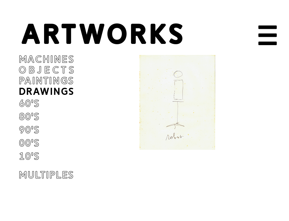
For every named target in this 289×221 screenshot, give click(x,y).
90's (29, 130)
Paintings (46, 81)
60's (29, 103)
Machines (47, 59)
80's (29, 116)
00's (29, 143)
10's (29, 156)
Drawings (46, 91)
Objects (48, 70)
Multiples (46, 175)
